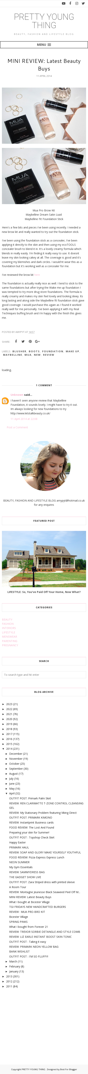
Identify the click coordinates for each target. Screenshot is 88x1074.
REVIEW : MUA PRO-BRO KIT (27, 912)
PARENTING (9, 641)
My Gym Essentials (21, 867)
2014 (9, 748)
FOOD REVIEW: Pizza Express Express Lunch (36, 857)
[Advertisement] (30, 1022)
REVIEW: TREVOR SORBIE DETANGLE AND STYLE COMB (44, 932)
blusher (19, 351)
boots (34, 351)
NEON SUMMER (19, 862)
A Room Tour (17, 887)
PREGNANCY (10, 645)
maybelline (12, 354)
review (48, 354)
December (15, 753)
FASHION (8, 624)
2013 (9, 976)
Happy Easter (17, 842)
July (11, 778)
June (12, 783)
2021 (9, 714)
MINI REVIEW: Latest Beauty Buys (30, 897)
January (13, 971)
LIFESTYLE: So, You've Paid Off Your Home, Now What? (44, 592)
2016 (9, 739)
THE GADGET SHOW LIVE (25, 877)
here (37, 275)
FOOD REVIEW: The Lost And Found (31, 827)
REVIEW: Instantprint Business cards (31, 822)
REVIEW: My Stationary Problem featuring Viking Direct (43, 813)
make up (72, 351)
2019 (9, 724)
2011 (9, 986)
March (13, 961)
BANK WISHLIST (19, 951)
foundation (52, 351)
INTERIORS (9, 628)
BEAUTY (7, 619)
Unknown (17, 395)
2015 (9, 744)
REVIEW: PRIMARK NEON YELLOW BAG (33, 946)
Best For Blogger (68, 1069)
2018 (9, 729)
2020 (9, 719)
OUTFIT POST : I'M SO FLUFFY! (28, 956)
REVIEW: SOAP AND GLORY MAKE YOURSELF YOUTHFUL (45, 852)
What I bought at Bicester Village (29, 902)
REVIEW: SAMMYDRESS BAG (27, 872)
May (12, 788)
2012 (9, 981)
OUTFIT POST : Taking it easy (27, 941)
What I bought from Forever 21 (28, 927)
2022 (9, 709)
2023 (9, 704)
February (14, 966)
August (13, 773)
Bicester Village (18, 917)
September (16, 768)
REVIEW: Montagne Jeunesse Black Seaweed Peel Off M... (44, 892)
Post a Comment (17, 427)
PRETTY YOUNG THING (44, 21)
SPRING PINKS (18, 922)
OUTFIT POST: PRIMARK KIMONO (30, 817)
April (12, 793)
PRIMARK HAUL (19, 847)
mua (28, 354)
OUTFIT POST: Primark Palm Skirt (30, 798)
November (15, 758)
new (37, 354)
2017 (9, 734)
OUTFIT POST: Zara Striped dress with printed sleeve (42, 882)
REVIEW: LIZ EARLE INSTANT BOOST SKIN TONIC (40, 937)
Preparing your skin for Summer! (29, 832)
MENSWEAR (9, 636)
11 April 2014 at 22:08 (24, 419)
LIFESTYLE (8, 632)
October (14, 763)
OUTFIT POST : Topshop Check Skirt (31, 837)
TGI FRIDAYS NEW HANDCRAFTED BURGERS (37, 907)
